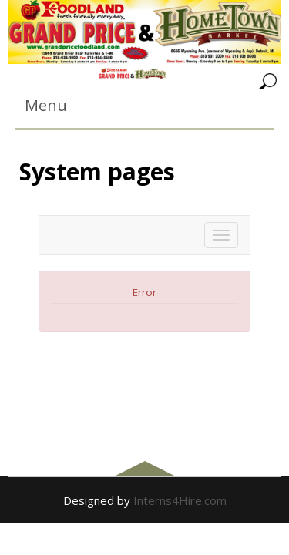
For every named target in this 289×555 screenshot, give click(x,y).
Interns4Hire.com (180, 500)
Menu (46, 105)
